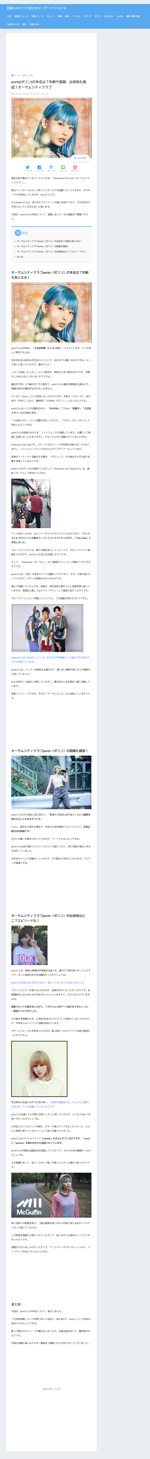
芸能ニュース (37, 16)
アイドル (76, 16)
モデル (98, 16)
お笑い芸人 (34, 24)
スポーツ (87, 16)
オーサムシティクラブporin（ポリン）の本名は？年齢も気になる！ (49, 241)
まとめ (20, 257)
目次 (9, 16)
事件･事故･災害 (133, 16)
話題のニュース (21, 16)
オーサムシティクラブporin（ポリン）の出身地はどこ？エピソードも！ (51, 251)
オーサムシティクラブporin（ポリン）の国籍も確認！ (43, 246)
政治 (24, 24)
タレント (51, 16)
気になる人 (109, 16)
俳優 (60, 16)
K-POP (120, 16)
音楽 (67, 16)
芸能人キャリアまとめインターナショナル (37, 8)
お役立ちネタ (13, 24)
